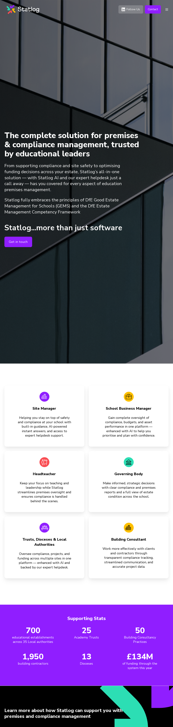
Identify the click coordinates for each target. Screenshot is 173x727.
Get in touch (18, 242)
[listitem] (68, 714)
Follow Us (131, 9)
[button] (167, 9)
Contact (153, 9)
